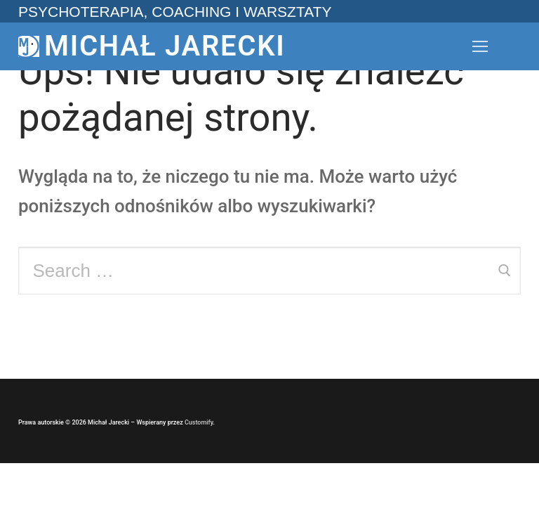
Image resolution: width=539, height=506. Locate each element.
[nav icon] (480, 46)
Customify (199, 422)
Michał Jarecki (164, 46)
